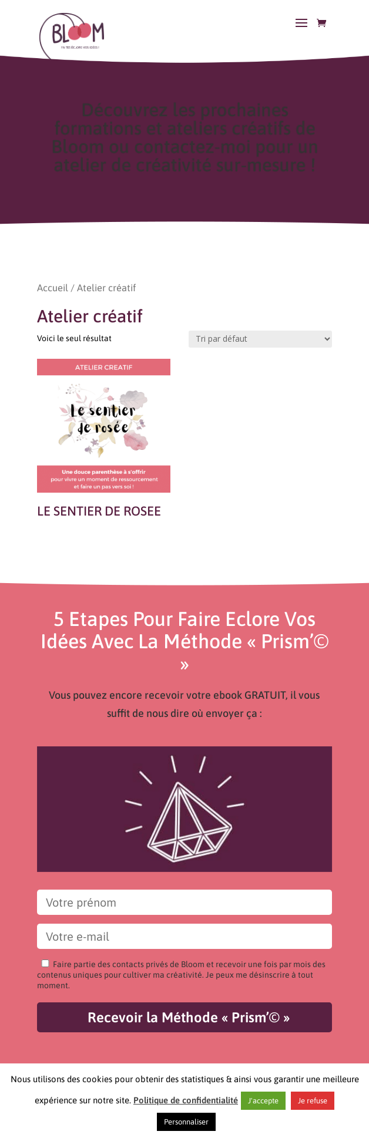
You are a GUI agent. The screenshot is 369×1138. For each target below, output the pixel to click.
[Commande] (260, 339)
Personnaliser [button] (186, 1121)
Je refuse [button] (312, 1100)
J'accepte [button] (263, 1100)
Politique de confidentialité (185, 1100)
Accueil (52, 288)
